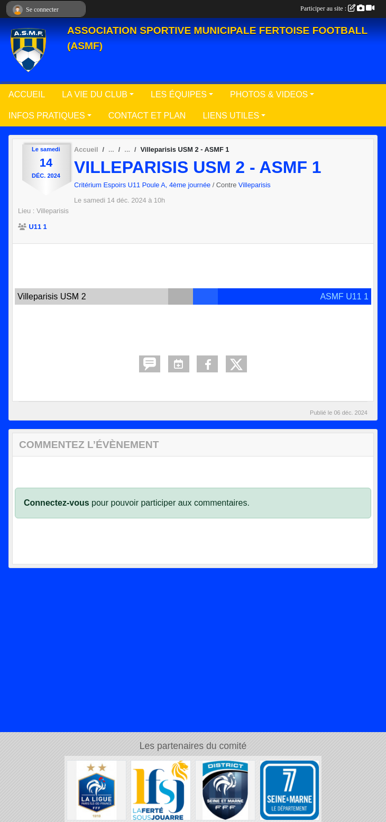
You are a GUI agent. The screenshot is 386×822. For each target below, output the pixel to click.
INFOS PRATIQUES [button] (46, 115)
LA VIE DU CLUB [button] (94, 94)
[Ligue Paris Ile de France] (97, 789)
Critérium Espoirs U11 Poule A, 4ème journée (143, 185)
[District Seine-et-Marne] (225, 789)
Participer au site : (337, 8)
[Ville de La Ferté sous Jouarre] (161, 789)
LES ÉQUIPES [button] (179, 94)
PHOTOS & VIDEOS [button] (269, 94)
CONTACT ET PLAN (147, 115)
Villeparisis (254, 185)
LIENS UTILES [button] (231, 115)
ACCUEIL (26, 94)
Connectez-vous (56, 502)
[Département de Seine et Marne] (290, 789)
